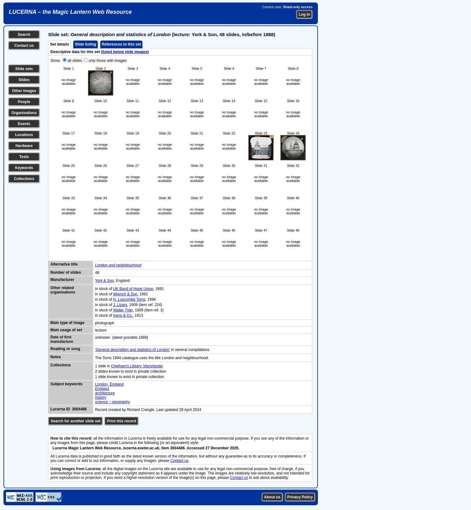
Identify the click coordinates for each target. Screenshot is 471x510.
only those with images (108, 60)
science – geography (112, 402)
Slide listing (85, 44)
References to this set (121, 44)
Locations (24, 135)
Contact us (24, 45)
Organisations (24, 113)
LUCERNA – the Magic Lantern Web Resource (70, 12)
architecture (105, 393)
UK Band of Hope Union (133, 289)
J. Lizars (120, 305)
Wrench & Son (125, 294)
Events (24, 124)
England (102, 389)
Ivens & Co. (123, 315)
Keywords (24, 168)
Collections (24, 179)
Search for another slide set (75, 421)
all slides (75, 60)
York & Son (104, 280)
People (24, 102)
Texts (24, 157)
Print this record (121, 421)
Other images (24, 91)
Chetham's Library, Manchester (137, 366)
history (100, 397)
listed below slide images (124, 52)
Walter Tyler (123, 310)
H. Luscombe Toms (129, 299)
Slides (24, 80)
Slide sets (24, 69)
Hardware (24, 146)
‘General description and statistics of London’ (132, 350)
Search (24, 34)
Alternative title (64, 264)
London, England (109, 384)
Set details (59, 44)
